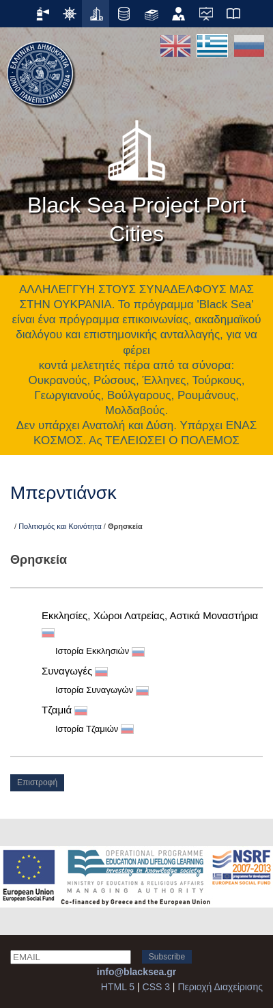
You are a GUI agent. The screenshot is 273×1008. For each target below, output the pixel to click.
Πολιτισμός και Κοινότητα (60, 526)
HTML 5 (117, 986)
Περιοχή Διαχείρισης (220, 986)
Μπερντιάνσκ (63, 492)
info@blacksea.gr (136, 971)
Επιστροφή (37, 782)
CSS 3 (156, 986)
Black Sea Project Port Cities (136, 177)
